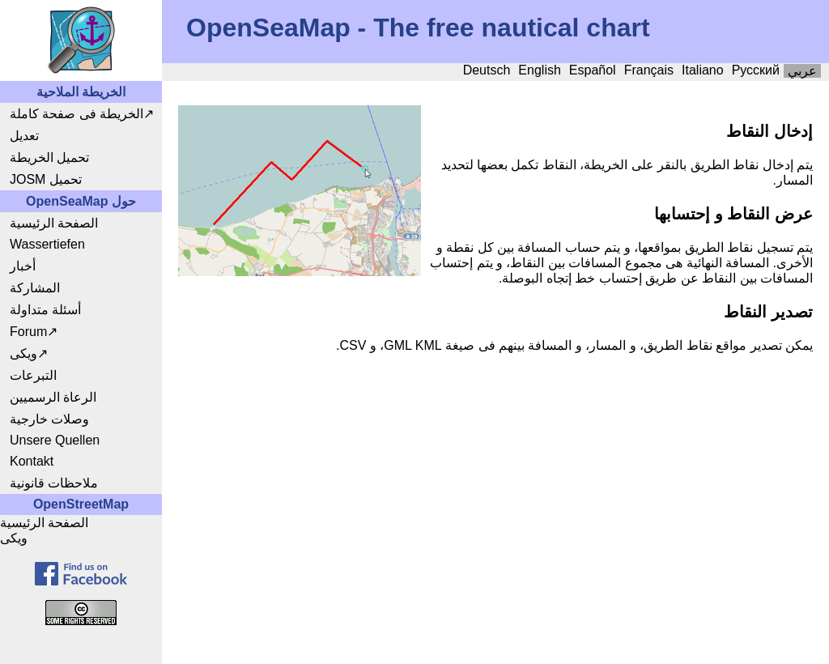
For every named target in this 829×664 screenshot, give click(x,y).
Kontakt (31, 461)
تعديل (24, 136)
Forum (28, 331)
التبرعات (33, 375)
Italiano (703, 70)
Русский (756, 70)
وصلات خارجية (49, 419)
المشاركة (35, 288)
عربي (802, 71)
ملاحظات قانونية (54, 483)
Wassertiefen (47, 244)
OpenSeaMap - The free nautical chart (418, 27)
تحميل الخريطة (49, 157)
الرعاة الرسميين (53, 397)
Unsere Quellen (55, 440)
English (539, 70)
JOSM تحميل (46, 179)
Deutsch (487, 70)
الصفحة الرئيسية (54, 223)
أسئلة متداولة (45, 310)
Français (649, 70)
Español (592, 70)
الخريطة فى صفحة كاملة (76, 114)
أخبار (23, 266)
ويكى (23, 353)
